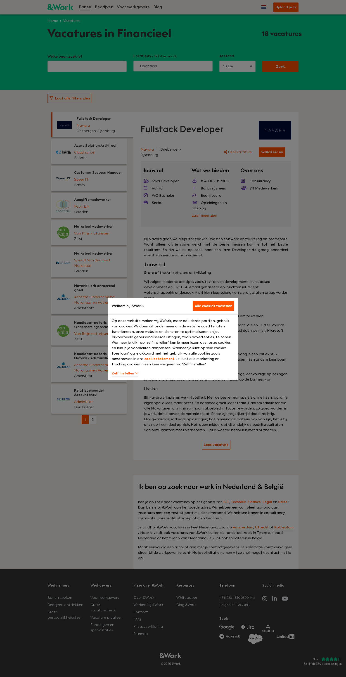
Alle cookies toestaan (213, 306)
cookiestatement (159, 359)
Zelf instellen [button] (125, 373)
